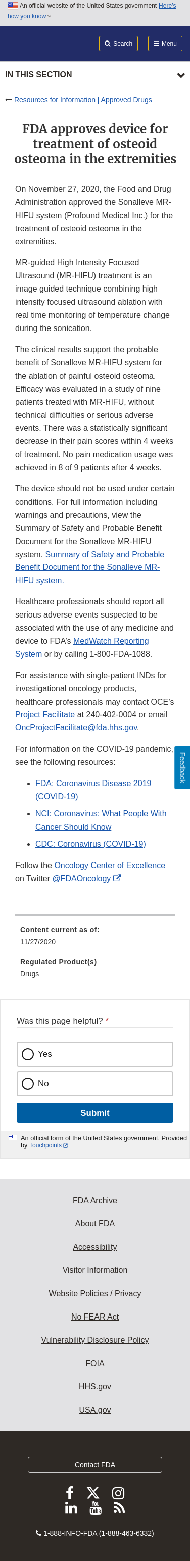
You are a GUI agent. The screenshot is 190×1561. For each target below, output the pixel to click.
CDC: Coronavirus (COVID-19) (90, 844)
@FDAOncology (82, 878)
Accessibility (95, 1247)
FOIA (94, 1363)
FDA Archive (95, 1200)
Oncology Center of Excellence (109, 865)
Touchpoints (45, 1145)
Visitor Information (95, 1270)
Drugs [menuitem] (29, 974)
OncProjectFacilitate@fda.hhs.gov (76, 727)
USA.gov (95, 1410)
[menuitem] (95, 939)
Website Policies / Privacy (95, 1293)
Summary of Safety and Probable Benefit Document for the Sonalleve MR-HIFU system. (89, 567)
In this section (38, 74)
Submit (94, 1113)
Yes (45, 1054)
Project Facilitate (45, 714)
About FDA (95, 1223)
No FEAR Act (95, 1316)
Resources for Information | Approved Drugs (83, 100)
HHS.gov (95, 1386)
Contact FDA (95, 1465)
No (43, 1083)
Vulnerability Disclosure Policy (95, 1340)
